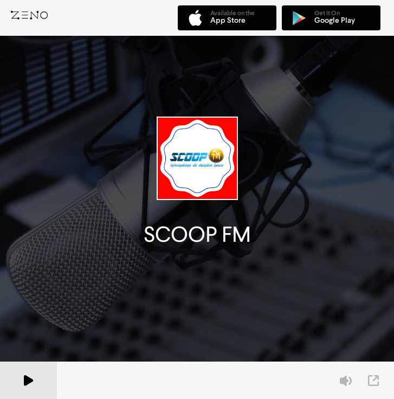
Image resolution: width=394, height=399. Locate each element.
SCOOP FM (197, 234)
